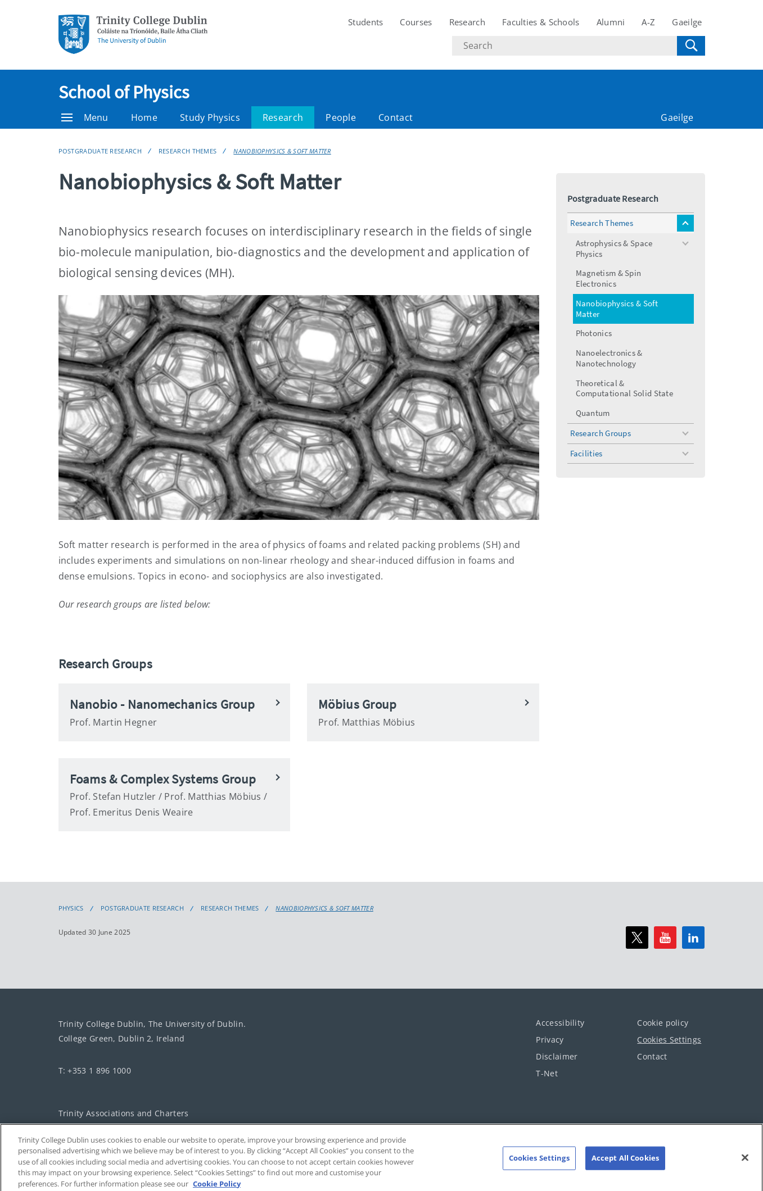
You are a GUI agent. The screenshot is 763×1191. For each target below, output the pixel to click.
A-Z (648, 22)
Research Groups (600, 433)
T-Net (547, 1073)
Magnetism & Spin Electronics (609, 278)
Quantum (593, 412)
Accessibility (560, 1022)
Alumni (611, 22)
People (341, 117)
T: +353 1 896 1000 (94, 1070)
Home (144, 117)
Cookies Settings (669, 1039)
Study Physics (210, 117)
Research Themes (188, 151)
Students (365, 22)
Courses (416, 22)
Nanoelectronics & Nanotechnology (609, 358)
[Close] (745, 1164)
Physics (71, 908)
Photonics (594, 333)
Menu (85, 117)
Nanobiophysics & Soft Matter (282, 151)
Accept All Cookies (625, 1165)
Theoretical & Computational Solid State (625, 388)
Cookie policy (662, 1022)
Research (467, 22)
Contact (395, 117)
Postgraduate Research (100, 151)
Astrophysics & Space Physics (614, 248)
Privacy (549, 1039)
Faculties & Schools (541, 22)
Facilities (586, 453)
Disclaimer (556, 1056)
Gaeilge (687, 22)
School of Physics (123, 92)
